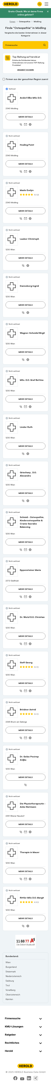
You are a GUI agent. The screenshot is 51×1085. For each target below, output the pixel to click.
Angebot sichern (25, 70)
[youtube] (22, 1078)
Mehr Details (25, 117)
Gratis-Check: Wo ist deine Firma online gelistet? (25, 13)
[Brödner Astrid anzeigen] (12, 712)
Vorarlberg (10, 990)
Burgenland (11, 967)
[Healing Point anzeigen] (12, 145)
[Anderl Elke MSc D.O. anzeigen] (12, 98)
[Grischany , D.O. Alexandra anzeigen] (12, 474)
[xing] (36, 1078)
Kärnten (9, 999)
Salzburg (10, 980)
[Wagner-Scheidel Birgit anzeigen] (12, 333)
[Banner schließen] (47, 11)
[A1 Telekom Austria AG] (25, 941)
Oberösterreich (13, 994)
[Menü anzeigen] (46, 4)
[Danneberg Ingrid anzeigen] (12, 286)
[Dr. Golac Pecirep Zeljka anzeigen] (12, 759)
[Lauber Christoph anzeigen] (12, 239)
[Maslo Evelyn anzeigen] (12, 192)
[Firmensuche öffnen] (39, 4)
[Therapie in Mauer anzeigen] (12, 853)
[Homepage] (11, 4)
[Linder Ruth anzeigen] (12, 427)
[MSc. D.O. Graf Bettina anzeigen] (12, 380)
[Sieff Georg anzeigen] (12, 665)
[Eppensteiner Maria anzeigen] (12, 570)
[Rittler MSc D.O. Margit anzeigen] (12, 900)
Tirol (8, 985)
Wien (8, 962)
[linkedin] (29, 1078)
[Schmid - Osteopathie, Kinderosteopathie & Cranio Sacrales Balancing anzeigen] (12, 522)
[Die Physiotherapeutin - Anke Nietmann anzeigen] (12, 806)
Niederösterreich (13, 976)
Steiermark (11, 971)
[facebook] (15, 1078)
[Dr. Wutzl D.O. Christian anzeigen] (12, 617)
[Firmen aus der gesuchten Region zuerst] (4, 79)
